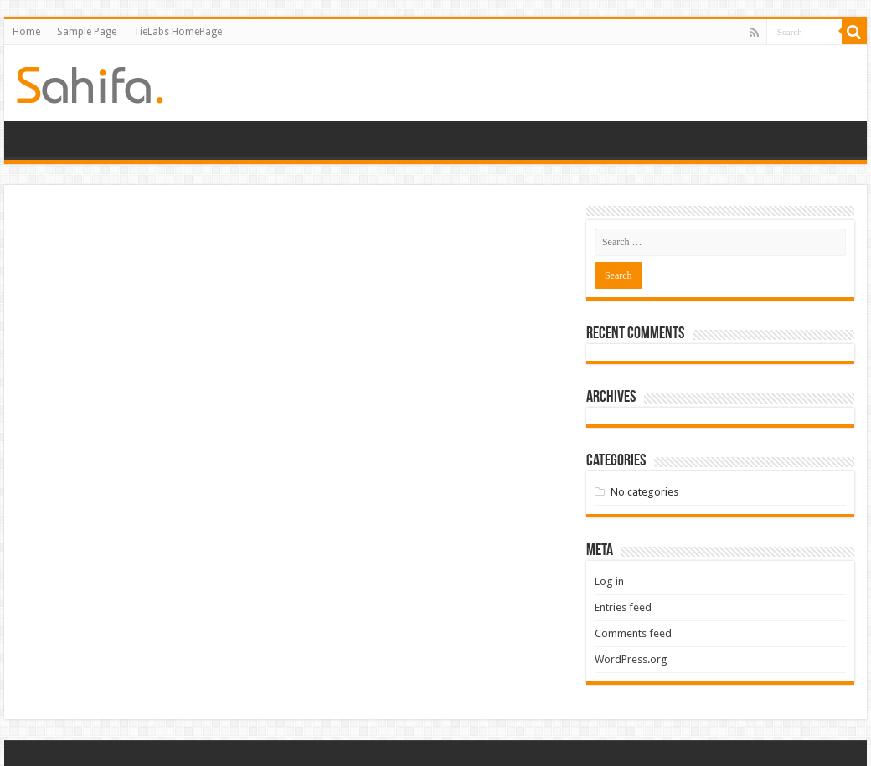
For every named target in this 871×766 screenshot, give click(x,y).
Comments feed (633, 633)
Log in (609, 581)
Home (26, 32)
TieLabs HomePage (177, 32)
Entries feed (623, 607)
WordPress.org (631, 659)
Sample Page (86, 32)
